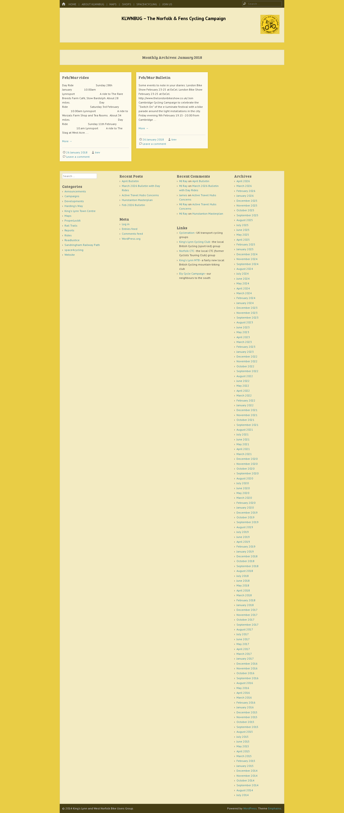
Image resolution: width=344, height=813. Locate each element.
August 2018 (244, 571)
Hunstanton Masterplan (137, 200)
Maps (113, 4)
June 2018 (243, 580)
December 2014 (247, 770)
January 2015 (245, 766)
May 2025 (242, 234)
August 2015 (244, 731)
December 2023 (247, 307)
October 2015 (245, 722)
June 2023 (243, 327)
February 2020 (245, 502)
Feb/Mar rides (75, 77)
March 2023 (244, 342)
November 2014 (247, 775)
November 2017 (247, 615)
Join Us (167, 4)
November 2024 (247, 259)
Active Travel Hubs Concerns (140, 195)
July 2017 (242, 634)
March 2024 (244, 293)
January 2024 (245, 303)
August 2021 (244, 429)
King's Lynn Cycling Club (194, 242)
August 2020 (244, 478)
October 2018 (245, 561)
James (183, 195)
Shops (126, 4)
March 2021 (244, 454)
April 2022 (243, 390)
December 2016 (247, 663)
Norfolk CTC (186, 251)
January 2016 (245, 707)
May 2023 (242, 332)
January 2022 (245, 405)
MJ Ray (183, 181)
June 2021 (243, 439)
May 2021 (242, 444)
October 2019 (245, 517)
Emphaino (274, 808)
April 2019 (243, 541)
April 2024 (243, 288)
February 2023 (245, 346)
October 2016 (245, 673)
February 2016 (245, 702)
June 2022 (243, 381)
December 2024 (247, 254)
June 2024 (243, 278)
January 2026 (245, 195)
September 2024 (247, 264)
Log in (125, 224)
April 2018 (243, 590)
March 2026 (244, 186)
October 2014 (245, 780)
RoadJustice (72, 240)
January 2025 (245, 249)
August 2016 (244, 683)
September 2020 (247, 473)
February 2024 (245, 298)
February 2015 (245, 761)
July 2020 (242, 483)
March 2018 (244, 595)
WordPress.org (131, 238)
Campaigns (71, 196)
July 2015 (242, 736)
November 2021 (247, 415)
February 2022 (245, 400)
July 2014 (242, 795)
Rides (68, 235)
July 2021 (242, 434)
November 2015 (247, 717)
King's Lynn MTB (189, 260)
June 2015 (243, 741)
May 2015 (242, 746)
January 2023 (245, 351)
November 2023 (247, 312)
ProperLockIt (72, 220)
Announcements (75, 191)
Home (72, 4)
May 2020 (242, 493)
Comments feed (132, 233)
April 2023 (243, 337)
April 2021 (243, 449)
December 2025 (247, 200)
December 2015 (247, 712)
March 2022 (244, 395)
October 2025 (245, 210)
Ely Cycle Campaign (192, 273)
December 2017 (247, 610)
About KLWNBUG (93, 4)
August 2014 (244, 790)
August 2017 (244, 629)
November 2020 (247, 464)
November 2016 (247, 668)
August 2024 (244, 269)
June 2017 (243, 639)
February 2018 (245, 600)
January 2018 (245, 605)
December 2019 (247, 512)
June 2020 (243, 488)
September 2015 (247, 727)
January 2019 (245, 551)
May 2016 (242, 688)
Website (69, 254)
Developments (74, 201)
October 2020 (245, 468)
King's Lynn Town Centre (80, 211)
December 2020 (247, 459)
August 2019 (244, 527)
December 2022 (247, 356)
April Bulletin (130, 181)
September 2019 (247, 522)
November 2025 (247, 205)
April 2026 (243, 181)
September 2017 (247, 624)
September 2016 (247, 678)
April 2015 (243, 751)
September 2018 (247, 566)
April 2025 (243, 239)
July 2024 (242, 273)
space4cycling (146, 4)
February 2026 (245, 191)
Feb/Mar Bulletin (155, 77)
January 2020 (245, 507)
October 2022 (245, 366)
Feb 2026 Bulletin (133, 205)
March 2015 (244, 756)
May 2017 (242, 644)
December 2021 (247, 410)
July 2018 (242, 576)
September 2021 (247, 425)
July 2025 (242, 225)
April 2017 (243, 649)
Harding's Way (73, 206)
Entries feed (129, 229)
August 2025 (244, 220)
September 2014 (247, 785)
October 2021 (245, 420)
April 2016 (243, 692)
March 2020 (244, 497)
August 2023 (244, 322)
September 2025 (247, 215)
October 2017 (245, 619)
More (67, 141)
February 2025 (245, 244)
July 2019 (242, 532)
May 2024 (242, 283)
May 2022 (242, 385)
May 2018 (242, 585)
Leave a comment (78, 156)
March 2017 (244, 654)
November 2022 (247, 361)
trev (97, 152)
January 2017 (245, 658)
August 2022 (244, 376)
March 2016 (244, 697)
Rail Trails (70, 225)
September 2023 (247, 317)
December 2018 (247, 556)
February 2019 (245, 546)
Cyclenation (186, 232)
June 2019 (243, 537)
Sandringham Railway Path (82, 245)
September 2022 (247, 371)
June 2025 (243, 230)
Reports (69, 230)
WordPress (250, 808)
